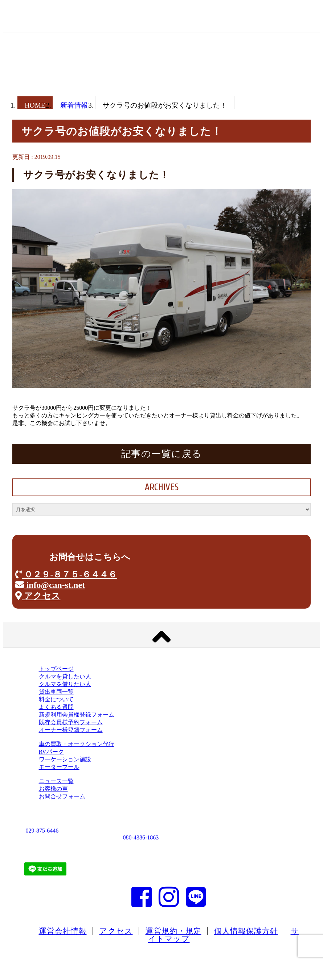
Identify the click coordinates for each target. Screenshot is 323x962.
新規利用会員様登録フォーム (76, 715)
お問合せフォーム (62, 796)
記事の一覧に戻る (161, 454)
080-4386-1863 (141, 837)
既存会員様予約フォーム (71, 722)
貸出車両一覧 (56, 692)
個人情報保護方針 (246, 931)
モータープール (59, 767)
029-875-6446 (42, 830)
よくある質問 (56, 707)
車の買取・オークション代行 (76, 744)
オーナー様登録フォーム (71, 730)
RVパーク (51, 752)
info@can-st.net (50, 585)
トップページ (56, 669)
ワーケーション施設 (65, 759)
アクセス (37, 596)
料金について (56, 699)
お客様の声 (53, 789)
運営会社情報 (63, 931)
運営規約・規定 (173, 931)
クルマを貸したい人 (65, 676)
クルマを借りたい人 (65, 684)
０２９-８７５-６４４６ (66, 574)
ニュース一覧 (56, 781)
